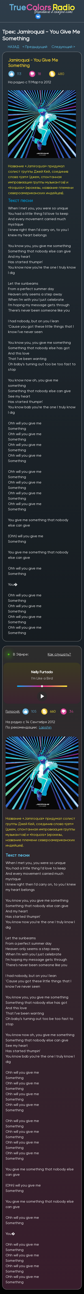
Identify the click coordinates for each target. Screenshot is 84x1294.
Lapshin (45, 727)
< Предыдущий (34, 47)
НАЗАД (14, 47)
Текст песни (18, 855)
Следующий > (63, 47)
